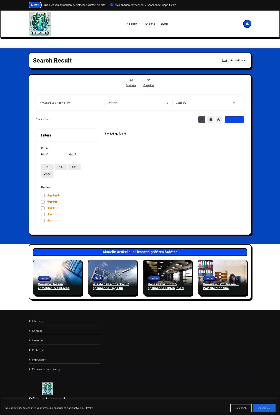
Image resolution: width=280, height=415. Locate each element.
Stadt (98, 278)
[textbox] (181, 103)
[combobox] (205, 102)
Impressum (39, 360)
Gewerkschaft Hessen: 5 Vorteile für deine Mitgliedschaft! (221, 288)
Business (131, 82)
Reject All (241, 408)
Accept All (264, 408)
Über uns (38, 321)
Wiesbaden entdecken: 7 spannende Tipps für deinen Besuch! (111, 288)
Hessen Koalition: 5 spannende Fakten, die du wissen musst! (167, 288)
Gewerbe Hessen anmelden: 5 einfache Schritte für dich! (53, 288)
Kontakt (37, 331)
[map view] (218, 119)
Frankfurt (148, 82)
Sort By (232, 119)
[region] (140, 407)
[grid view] (201, 119)
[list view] (210, 119)
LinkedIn (37, 340)
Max (71, 154)
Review (46, 187)
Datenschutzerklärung (46, 369)
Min (43, 154)
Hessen (132, 24)
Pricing (45, 148)
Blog (164, 24)
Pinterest (38, 350)
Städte (150, 24)
